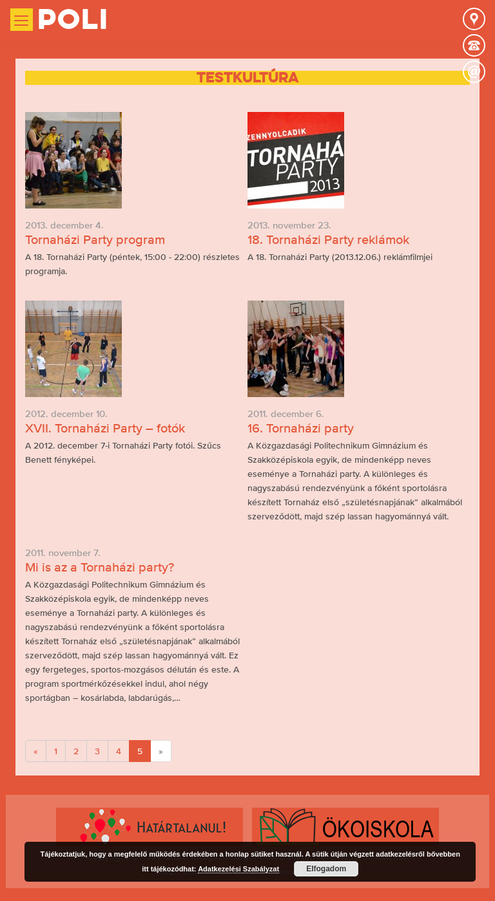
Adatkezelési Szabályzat (238, 869)
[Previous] (35, 751)
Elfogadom (326, 868)
